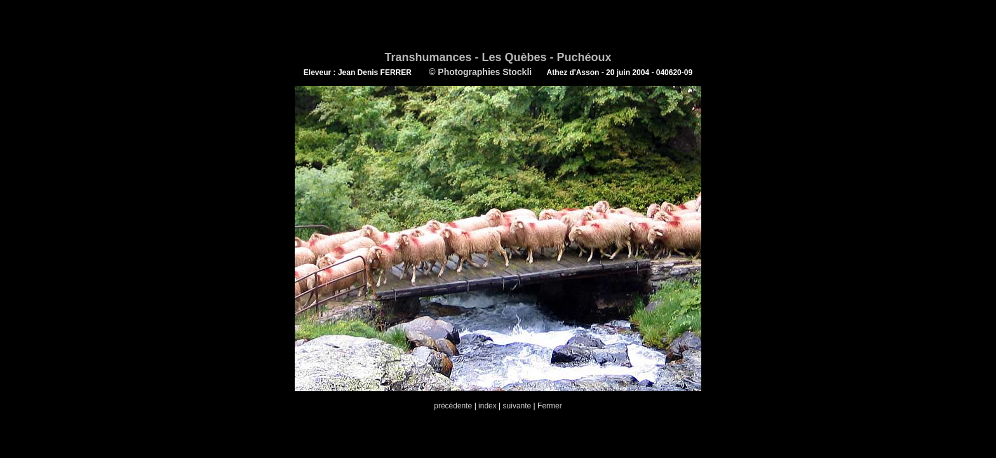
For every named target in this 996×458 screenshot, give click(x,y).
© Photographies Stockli (479, 72)
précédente (453, 405)
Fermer (549, 405)
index (487, 405)
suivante (517, 405)
